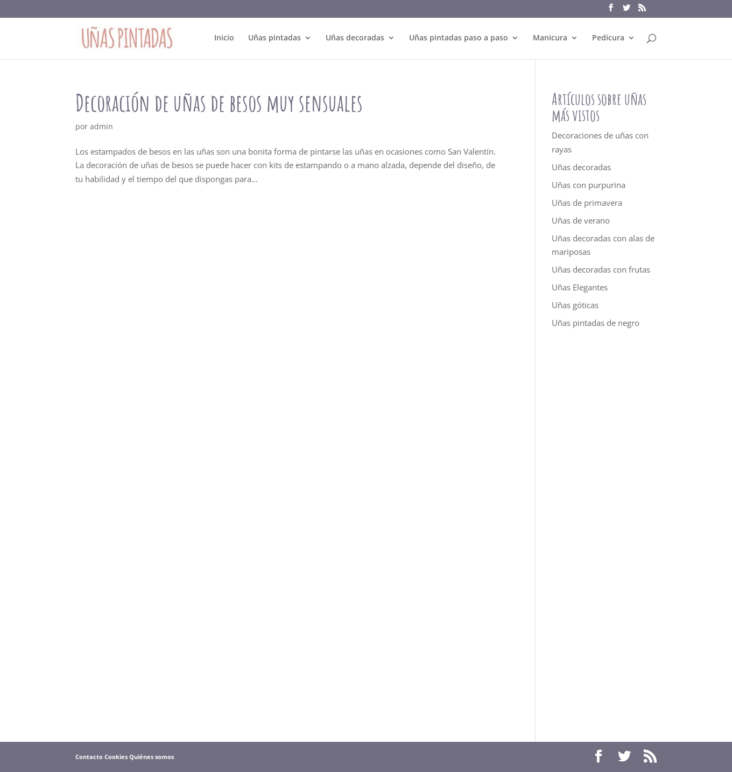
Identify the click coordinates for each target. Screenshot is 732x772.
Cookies (116, 757)
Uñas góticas (575, 305)
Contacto (89, 757)
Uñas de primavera (587, 202)
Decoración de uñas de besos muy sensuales (219, 102)
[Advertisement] (604, 535)
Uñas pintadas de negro (595, 322)
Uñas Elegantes (580, 287)
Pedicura (608, 38)
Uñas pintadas (274, 38)
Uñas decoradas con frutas (601, 269)
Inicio (224, 38)
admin (101, 126)
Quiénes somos (151, 757)
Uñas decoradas (355, 38)
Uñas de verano (581, 220)
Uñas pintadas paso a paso (458, 38)
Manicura (550, 38)
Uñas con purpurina (588, 184)
